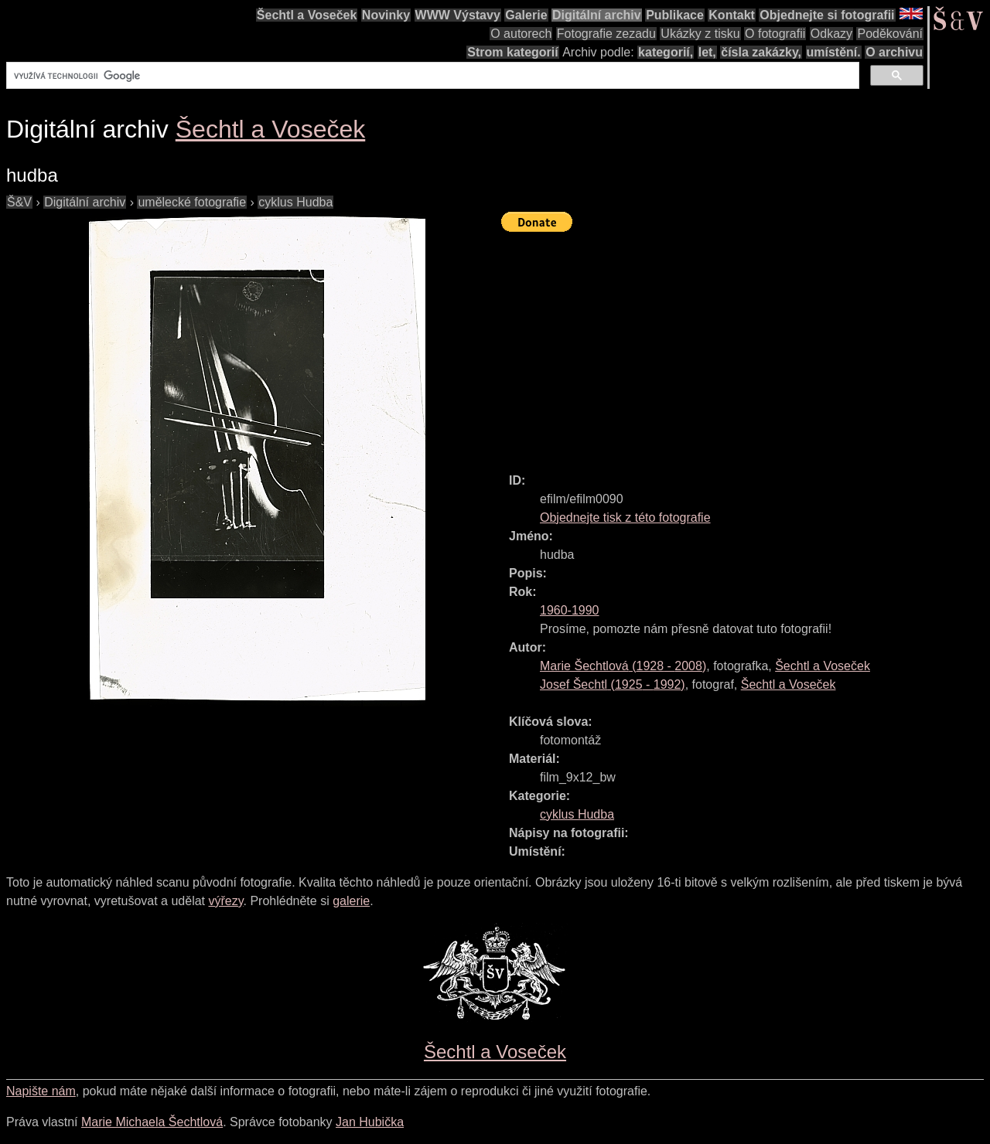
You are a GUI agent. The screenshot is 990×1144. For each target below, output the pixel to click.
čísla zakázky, (761, 52)
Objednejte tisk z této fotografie (625, 517)
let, (707, 52)
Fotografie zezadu (606, 33)
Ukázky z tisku (700, 33)
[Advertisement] (745, 345)
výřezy (225, 900)
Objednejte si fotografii (827, 15)
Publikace (675, 15)
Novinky (386, 15)
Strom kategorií (512, 52)
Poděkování (890, 33)
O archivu (894, 52)
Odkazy (831, 33)
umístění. (834, 52)
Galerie (526, 15)
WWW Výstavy (457, 15)
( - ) (623, 665)
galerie (351, 900)
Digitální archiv (596, 15)
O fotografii (775, 33)
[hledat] (431, 76)
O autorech (520, 33)
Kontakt (731, 15)
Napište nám (41, 1091)
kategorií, (665, 52)
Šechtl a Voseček (307, 15)
